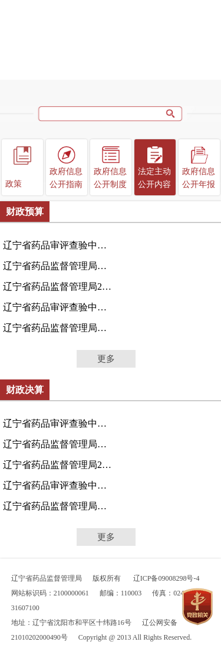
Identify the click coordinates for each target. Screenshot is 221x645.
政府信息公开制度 (110, 178)
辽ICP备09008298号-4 (166, 578)
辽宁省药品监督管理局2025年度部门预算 (58, 286)
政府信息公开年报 (198, 178)
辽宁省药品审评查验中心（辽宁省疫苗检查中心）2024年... (58, 423)
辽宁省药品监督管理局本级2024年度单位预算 (58, 328)
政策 (13, 183)
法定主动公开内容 (154, 178)
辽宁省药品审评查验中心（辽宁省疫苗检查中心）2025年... (58, 245)
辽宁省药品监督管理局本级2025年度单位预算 (58, 266)
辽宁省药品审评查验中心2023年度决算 (58, 485)
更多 (106, 359)
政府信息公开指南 (66, 178)
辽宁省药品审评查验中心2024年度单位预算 (58, 307)
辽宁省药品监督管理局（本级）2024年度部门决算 (58, 444)
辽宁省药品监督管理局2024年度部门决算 (58, 465)
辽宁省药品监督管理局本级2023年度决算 (58, 506)
